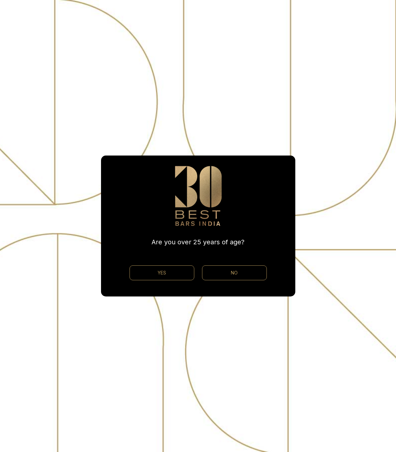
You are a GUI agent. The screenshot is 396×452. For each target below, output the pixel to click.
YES (162, 272)
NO (234, 272)
